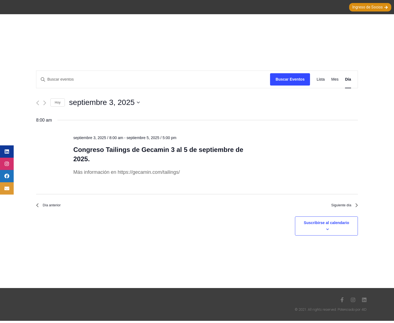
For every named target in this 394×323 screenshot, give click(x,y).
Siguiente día (342, 206)
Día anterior (51, 206)
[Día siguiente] (44, 102)
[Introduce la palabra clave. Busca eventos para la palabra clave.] (153, 79)
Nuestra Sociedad (135, 29)
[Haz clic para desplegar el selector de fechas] (213, 102)
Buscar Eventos (290, 79)
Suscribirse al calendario (326, 225)
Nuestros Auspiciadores (325, 29)
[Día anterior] (37, 102)
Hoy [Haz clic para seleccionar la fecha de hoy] (57, 102)
